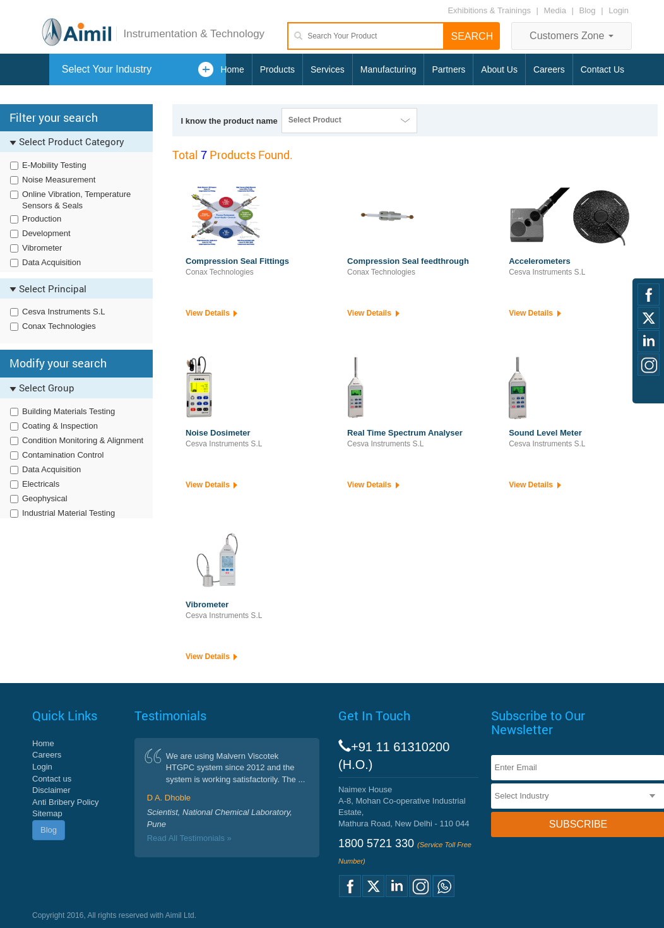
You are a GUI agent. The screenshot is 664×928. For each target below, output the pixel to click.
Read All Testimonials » (189, 838)
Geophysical (45, 498)
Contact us (51, 778)
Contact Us (602, 69)
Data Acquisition (51, 262)
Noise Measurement (58, 179)
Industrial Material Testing (68, 513)
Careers (549, 69)
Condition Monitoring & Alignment (82, 440)
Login (618, 10)
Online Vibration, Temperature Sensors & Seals (76, 200)
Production (41, 218)
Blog (587, 10)
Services (328, 69)
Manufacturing (388, 69)
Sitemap (47, 813)
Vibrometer (42, 248)
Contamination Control (63, 455)
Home (232, 69)
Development (46, 233)
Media (556, 10)
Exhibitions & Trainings (489, 10)
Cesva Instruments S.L (63, 311)
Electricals (40, 484)
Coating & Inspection (60, 426)
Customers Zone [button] (572, 35)
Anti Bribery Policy (65, 802)
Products (277, 69)
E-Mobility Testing (54, 165)
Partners (448, 69)
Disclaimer (51, 790)
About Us (499, 69)
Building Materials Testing (68, 411)
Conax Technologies (59, 326)
